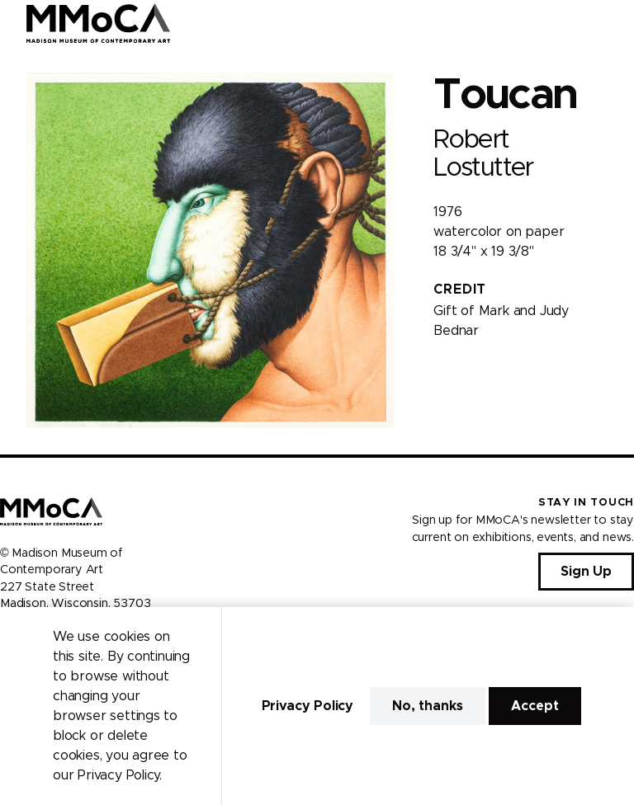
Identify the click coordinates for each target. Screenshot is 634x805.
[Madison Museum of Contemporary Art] (98, 23)
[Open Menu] (611, 23)
